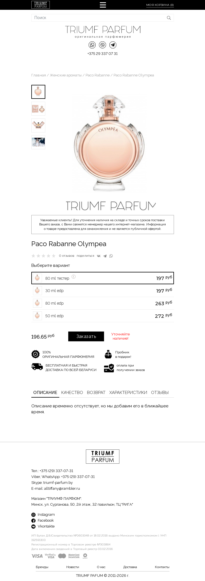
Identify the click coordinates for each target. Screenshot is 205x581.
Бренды (42, 567)
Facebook (42, 520)
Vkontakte (43, 526)
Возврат (96, 392)
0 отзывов (66, 256)
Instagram (43, 514)
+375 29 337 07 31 (102, 54)
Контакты (162, 567)
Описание (45, 392)
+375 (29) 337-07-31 (56, 471)
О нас (101, 567)
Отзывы (160, 392)
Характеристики (128, 392)
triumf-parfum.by (58, 482)
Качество (72, 392)
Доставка (130, 567)
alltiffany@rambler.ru (62, 488)
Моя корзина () (160, 5)
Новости (72, 567)
